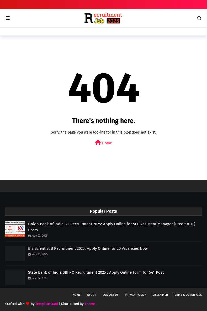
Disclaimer (160, 295)
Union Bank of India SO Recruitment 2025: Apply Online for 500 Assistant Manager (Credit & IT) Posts (111, 227)
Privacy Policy (135, 295)
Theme (89, 304)
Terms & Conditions (187, 295)
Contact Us (110, 295)
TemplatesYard (46, 304)
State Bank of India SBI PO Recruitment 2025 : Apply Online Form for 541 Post (96, 272)
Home (103, 142)
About (91, 295)
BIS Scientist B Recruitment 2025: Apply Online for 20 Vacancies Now (88, 248)
